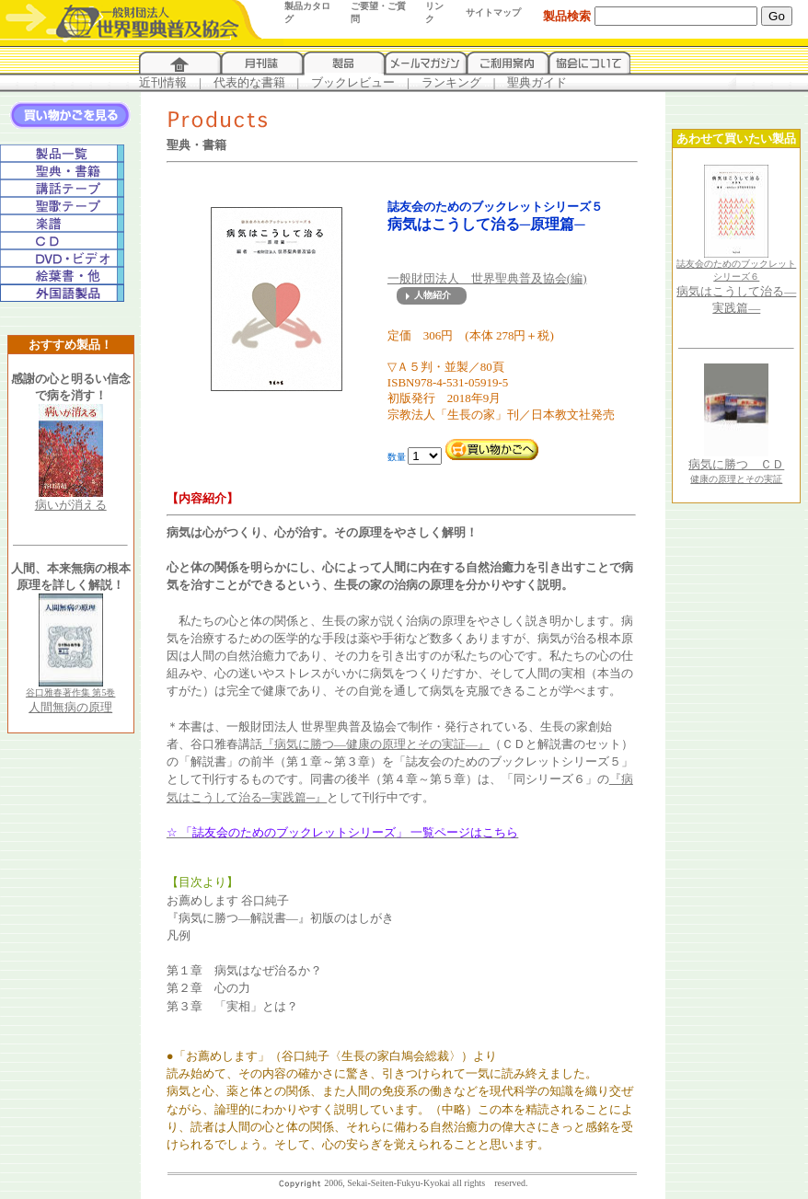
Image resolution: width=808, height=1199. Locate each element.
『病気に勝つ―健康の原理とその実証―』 (376, 744)
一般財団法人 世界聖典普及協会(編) (487, 278)
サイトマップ (493, 12)
